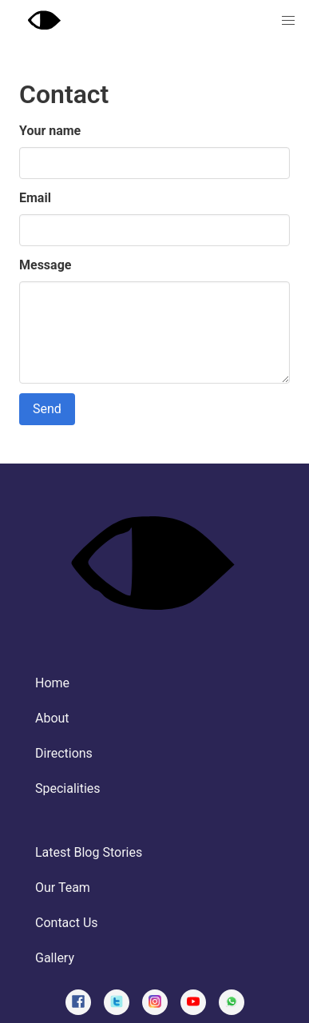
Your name (50, 130)
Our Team (62, 887)
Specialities (68, 788)
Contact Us (66, 922)
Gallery (54, 957)
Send (47, 408)
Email (35, 197)
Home (52, 683)
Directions (64, 753)
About (52, 718)
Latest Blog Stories (88, 852)
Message (45, 265)
